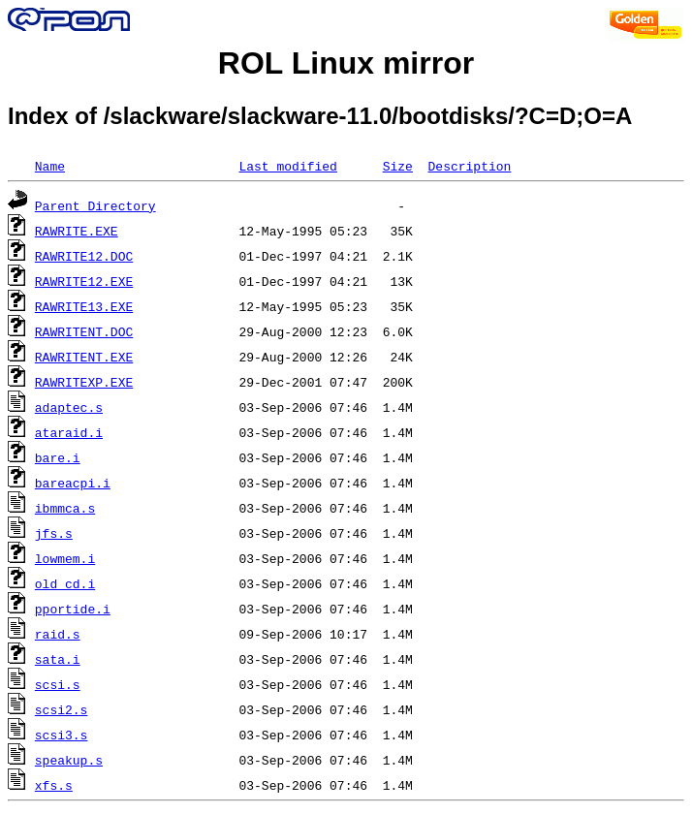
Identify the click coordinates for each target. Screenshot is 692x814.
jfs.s (54, 533)
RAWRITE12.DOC (84, 256)
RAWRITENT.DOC (84, 331)
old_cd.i (65, 583)
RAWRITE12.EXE (84, 281)
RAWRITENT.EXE (84, 356)
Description (469, 165)
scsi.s (57, 684)
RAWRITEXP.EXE (84, 382)
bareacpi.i (72, 482)
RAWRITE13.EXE (84, 306)
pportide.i (72, 608)
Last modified (287, 165)
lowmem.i (65, 558)
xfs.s (54, 785)
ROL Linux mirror (346, 63)
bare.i (57, 457)
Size (398, 165)
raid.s (57, 633)
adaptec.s (69, 407)
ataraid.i (69, 432)
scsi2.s (61, 709)
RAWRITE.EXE (76, 230)
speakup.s (69, 759)
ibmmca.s (65, 508)
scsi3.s (61, 734)
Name (50, 165)
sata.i (57, 659)
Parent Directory (95, 205)
